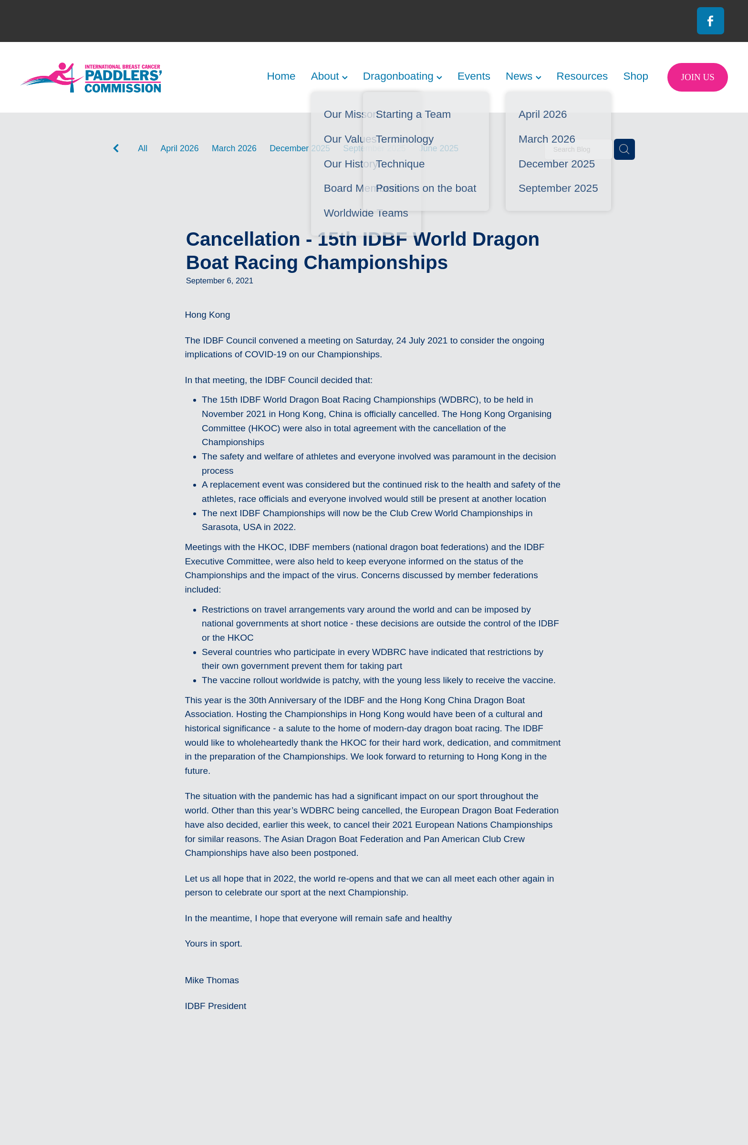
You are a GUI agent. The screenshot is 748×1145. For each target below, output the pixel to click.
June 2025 (438, 148)
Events (473, 76)
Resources (582, 76)
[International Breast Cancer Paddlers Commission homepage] (91, 77)
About (329, 76)
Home (281, 76)
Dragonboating (402, 76)
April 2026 (179, 148)
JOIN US (698, 77)
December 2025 (300, 148)
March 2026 (234, 148)
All (142, 148)
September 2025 (374, 148)
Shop (635, 76)
